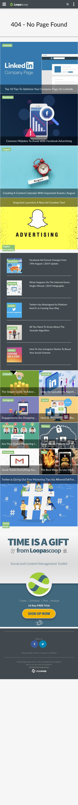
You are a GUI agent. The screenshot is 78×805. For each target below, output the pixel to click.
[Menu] (68, 4)
